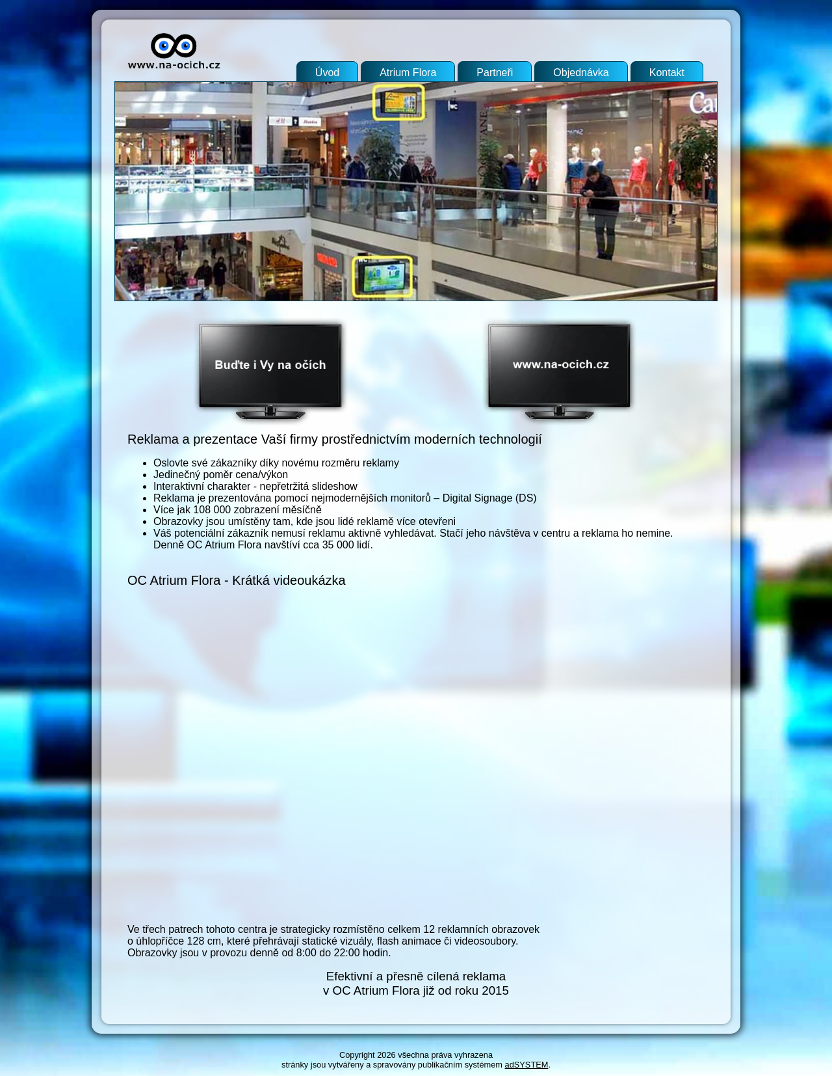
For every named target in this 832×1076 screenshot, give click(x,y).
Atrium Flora (408, 72)
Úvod (327, 72)
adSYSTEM (527, 1064)
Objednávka (580, 72)
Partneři (494, 72)
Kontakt (666, 72)
